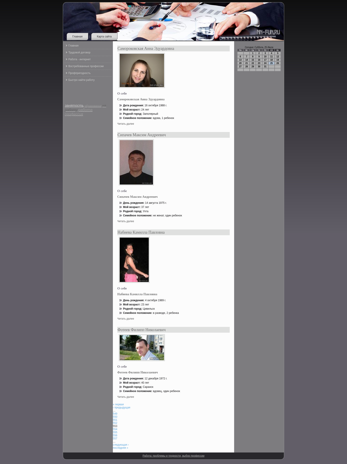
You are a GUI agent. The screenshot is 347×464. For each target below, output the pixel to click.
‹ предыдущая (121, 407)
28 (246, 66)
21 (246, 63)
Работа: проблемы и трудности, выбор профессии (173, 455)
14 (246, 60)
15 (253, 60)
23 (259, 63)
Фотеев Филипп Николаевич (142, 330)
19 (277, 60)
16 (259, 60)
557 (115, 438)
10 (265, 56)
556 (115, 435)
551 (115, 419)
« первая (118, 404)
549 (115, 413)
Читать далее (125, 123)
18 (271, 60)
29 (253, 66)
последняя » (120, 447)
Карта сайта (104, 36)
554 (115, 429)
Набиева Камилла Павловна (141, 232)
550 (115, 416)
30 (259, 66)
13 (240, 60)
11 (271, 56)
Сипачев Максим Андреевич (142, 135)
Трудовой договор (79, 52)
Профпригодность (79, 73)
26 (277, 63)
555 (115, 432)
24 (265, 63)
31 (265, 66)
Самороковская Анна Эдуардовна (146, 48)
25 (271, 63)
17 (265, 60)
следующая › (121, 444)
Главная (77, 36)
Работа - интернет (79, 59)
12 (277, 56)
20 (240, 63)
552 (115, 423)
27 (240, 66)
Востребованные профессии (86, 66)
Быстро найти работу (81, 80)
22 (253, 63)
